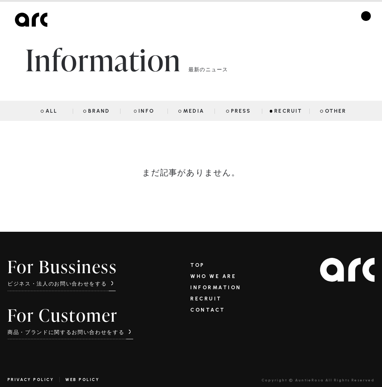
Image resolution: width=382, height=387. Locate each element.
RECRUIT (288, 111)
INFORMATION (215, 287)
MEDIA (193, 111)
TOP (197, 265)
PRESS (241, 111)
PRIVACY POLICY (30, 380)
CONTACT (207, 310)
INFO (146, 111)
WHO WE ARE (213, 276)
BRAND (99, 111)
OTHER (336, 111)
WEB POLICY (82, 380)
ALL (51, 111)
